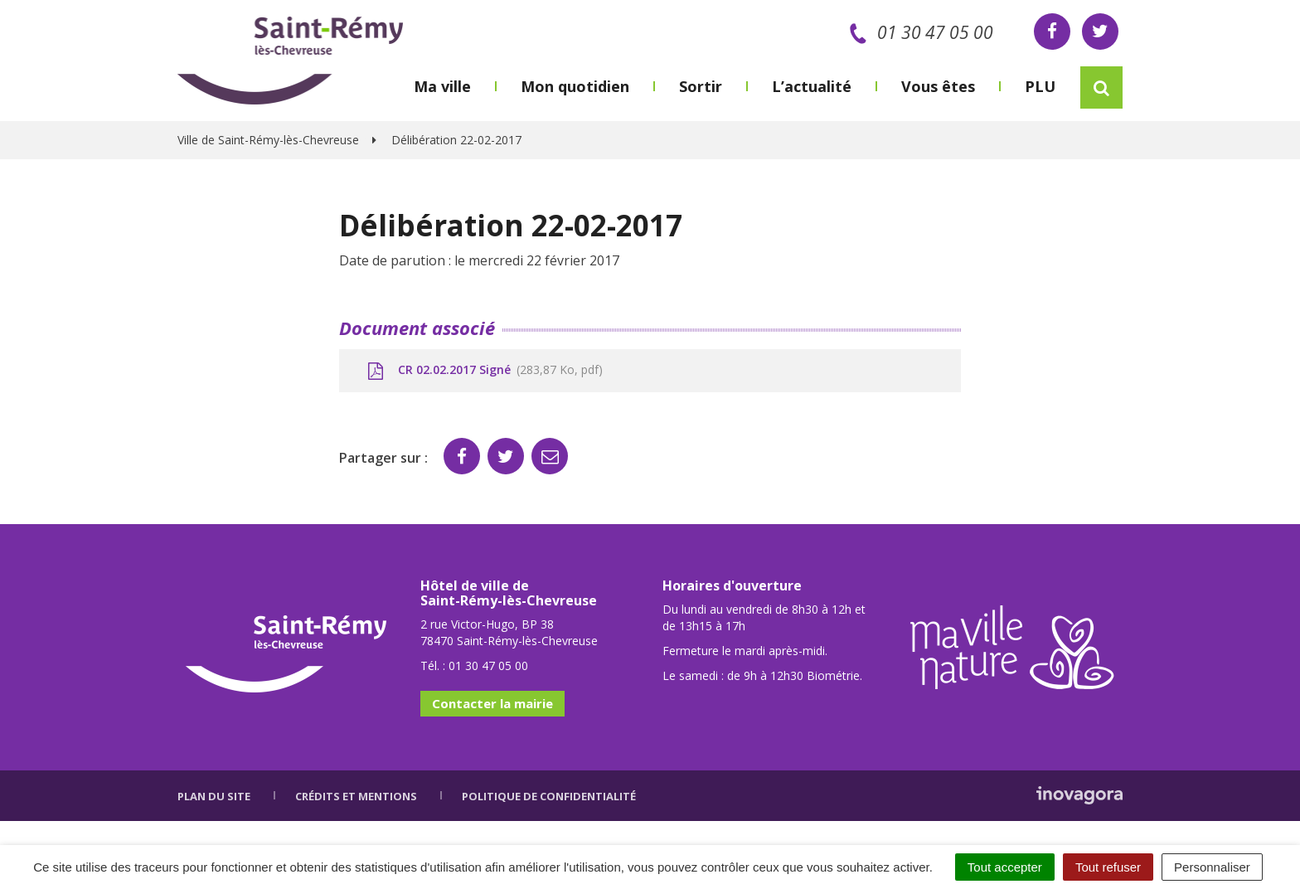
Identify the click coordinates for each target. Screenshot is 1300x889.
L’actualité (811, 86)
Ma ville (442, 86)
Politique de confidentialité (549, 796)
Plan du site (213, 796)
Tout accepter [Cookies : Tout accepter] (1005, 867)
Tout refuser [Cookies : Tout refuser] (1108, 867)
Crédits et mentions (356, 796)
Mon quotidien (575, 86)
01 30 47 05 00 (918, 32)
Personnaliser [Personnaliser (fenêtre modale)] (1212, 867)
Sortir (700, 86)
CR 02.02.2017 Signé (483, 371)
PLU (1040, 86)
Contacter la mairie (492, 703)
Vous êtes (938, 86)
